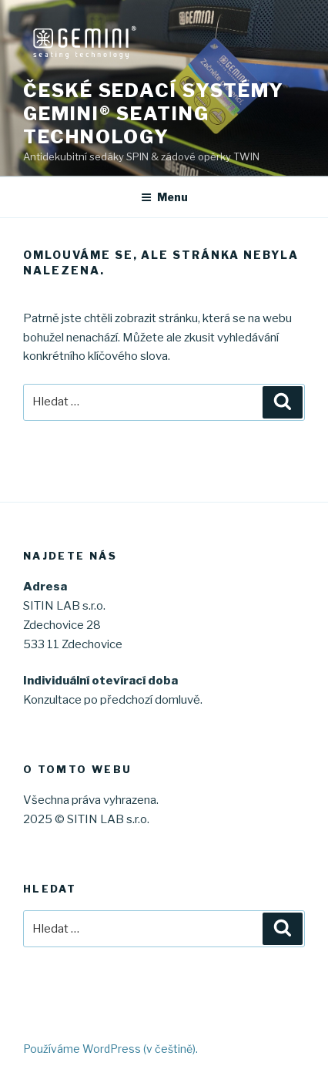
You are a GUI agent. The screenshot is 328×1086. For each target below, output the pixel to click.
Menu (164, 196)
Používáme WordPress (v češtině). (110, 1048)
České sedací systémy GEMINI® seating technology (153, 113)
